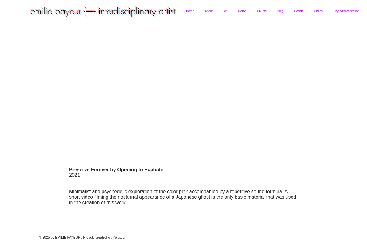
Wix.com (120, 237)
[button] (208, 11)
